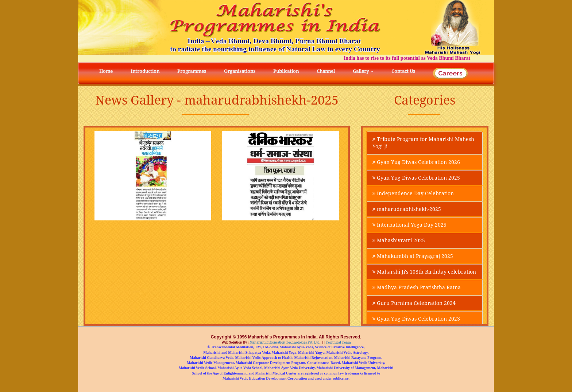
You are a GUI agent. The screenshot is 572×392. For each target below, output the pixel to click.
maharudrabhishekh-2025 (406, 209)
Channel (326, 71)
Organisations (239, 71)
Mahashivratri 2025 (398, 240)
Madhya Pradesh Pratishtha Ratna (416, 287)
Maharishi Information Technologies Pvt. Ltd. (285, 342)
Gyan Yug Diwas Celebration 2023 (416, 319)
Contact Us (403, 71)
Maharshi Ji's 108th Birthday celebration (424, 272)
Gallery (363, 71)
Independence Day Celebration (413, 193)
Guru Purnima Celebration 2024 (414, 303)
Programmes (191, 71)
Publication (286, 71)
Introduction (145, 71)
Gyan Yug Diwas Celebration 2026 (416, 162)
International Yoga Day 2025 (409, 225)
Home (106, 71)
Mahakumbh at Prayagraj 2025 (412, 256)
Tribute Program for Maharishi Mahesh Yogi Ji (423, 142)
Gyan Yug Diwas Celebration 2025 (416, 178)
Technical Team (338, 342)
